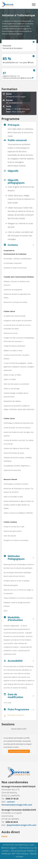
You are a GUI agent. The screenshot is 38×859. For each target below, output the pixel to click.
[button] (19, 245)
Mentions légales (9, 847)
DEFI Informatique (20, 853)
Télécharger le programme (15, 715)
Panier (4, 836)
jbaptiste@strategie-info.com (21, 825)
